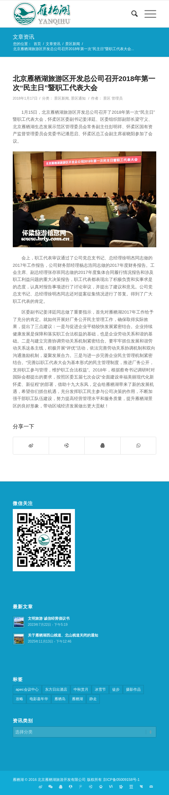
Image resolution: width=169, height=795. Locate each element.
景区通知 (78, 98)
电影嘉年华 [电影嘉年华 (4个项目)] (39, 699)
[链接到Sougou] (111, 787)
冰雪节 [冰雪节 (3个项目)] (100, 689)
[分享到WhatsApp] (138, 445)
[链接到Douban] (131, 787)
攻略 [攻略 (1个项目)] (19, 699)
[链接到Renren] (71, 787)
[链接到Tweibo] (81, 787)
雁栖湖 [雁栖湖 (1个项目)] (77, 699)
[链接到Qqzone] (91, 787)
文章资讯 (23, 37)
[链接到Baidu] (101, 787)
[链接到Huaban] (141, 787)
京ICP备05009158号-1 (121, 780)
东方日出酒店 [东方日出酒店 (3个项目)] (56, 689)
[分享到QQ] (102, 445)
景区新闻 (61, 98)
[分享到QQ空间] (66, 445)
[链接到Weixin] (50, 787)
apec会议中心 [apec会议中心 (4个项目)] (27, 689)
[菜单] (147, 13)
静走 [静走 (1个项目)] (93, 699)
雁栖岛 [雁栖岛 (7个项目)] (60, 699)
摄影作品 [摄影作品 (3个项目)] (133, 689)
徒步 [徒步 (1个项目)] (116, 689)
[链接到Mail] (151, 787)
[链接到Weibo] (40, 787)
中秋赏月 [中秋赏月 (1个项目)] (81, 689)
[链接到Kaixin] (121, 787)
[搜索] (131, 13)
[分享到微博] (31, 445)
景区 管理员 (113, 98)
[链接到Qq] (60, 787)
